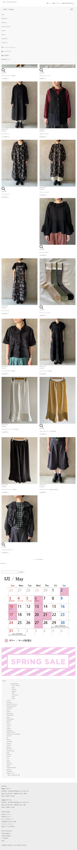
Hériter (8, 739)
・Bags (12, 693)
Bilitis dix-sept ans (11, 706)
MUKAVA (9, 749)
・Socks (13, 696)
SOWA (8, 709)
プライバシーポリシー (8, 824)
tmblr (3, 840)
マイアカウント (57, 3)
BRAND (5, 18)
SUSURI (9, 736)
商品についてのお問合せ (8, 826)
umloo (8, 765)
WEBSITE (4, 38)
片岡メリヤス (10, 773)
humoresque (10, 713)
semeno (9, 762)
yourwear (9, 754)
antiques (9, 769)
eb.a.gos (9, 743)
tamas (8, 760)
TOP (3, 14)
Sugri (8, 752)
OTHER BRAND (11, 767)
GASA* (9, 700)
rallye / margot (8, 9)
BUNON (9, 721)
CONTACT (5, 42)
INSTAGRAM (6, 26)
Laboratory (9, 730)
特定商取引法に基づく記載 (9, 821)
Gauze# (9, 728)
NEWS (3, 30)
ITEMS (4, 22)
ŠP (7, 737)
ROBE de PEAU (11, 732)
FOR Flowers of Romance (13, 734)
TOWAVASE (10, 715)
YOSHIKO (9, 771)
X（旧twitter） (5, 838)
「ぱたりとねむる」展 (13, 775)
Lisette (8, 726)
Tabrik (8, 717)
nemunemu (9, 764)
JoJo (8, 758)
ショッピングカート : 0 (9, 47)
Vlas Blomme (10, 719)
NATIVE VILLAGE (12, 704)
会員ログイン (6, 59)
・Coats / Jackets (15, 685)
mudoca (9, 711)
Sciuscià (9, 745)
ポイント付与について (8, 819)
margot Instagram (6, 836)
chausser (9, 747)
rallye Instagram (6, 833)
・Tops (12, 687)
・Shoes (13, 698)
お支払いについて (6, 814)
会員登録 (66, 3)
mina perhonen (14, 683)
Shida (8, 723)
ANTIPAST (10, 708)
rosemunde (9, 741)
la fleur (8, 756)
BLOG (3, 34)
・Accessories (14, 695)
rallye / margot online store (10, 2)
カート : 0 (49, 3)
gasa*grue (9, 702)
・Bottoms (13, 691)
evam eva (9, 724)
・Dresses (13, 689)
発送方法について (6, 816)
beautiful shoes (10, 751)
